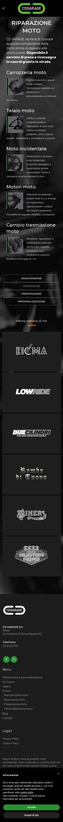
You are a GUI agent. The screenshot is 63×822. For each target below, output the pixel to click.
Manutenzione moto (16, 695)
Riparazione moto (14, 699)
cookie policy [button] (26, 792)
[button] (58, 773)
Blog (5, 713)
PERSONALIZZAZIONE (31, 301)
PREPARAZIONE (31, 293)
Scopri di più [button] (31, 815)
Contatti (7, 718)
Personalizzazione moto (18, 708)
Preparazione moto (15, 704)
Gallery (7, 686)
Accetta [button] (31, 807)
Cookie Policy (10, 743)
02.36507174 (10, 646)
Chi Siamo (8, 682)
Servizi (6, 691)
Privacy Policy (11, 738)
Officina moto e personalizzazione (22, 677)
